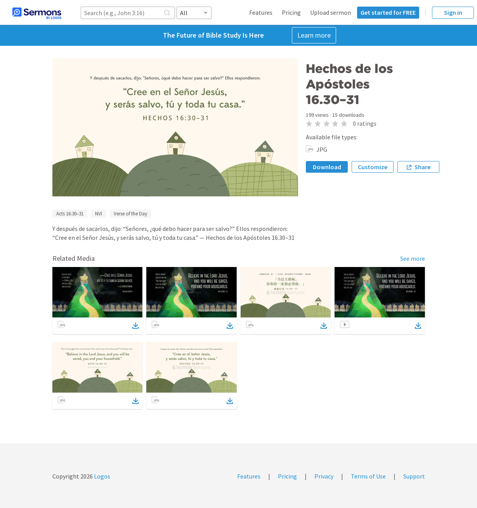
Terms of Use (368, 476)
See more (412, 258)
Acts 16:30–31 (69, 213)
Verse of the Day (130, 213)
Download (327, 167)
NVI (98, 213)
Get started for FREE (388, 12)
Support (414, 476)
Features (260, 12)
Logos (101, 476)
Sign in (453, 12)
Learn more (314, 35)
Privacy (323, 476)
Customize (372, 167)
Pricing (291, 12)
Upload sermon (330, 12)
